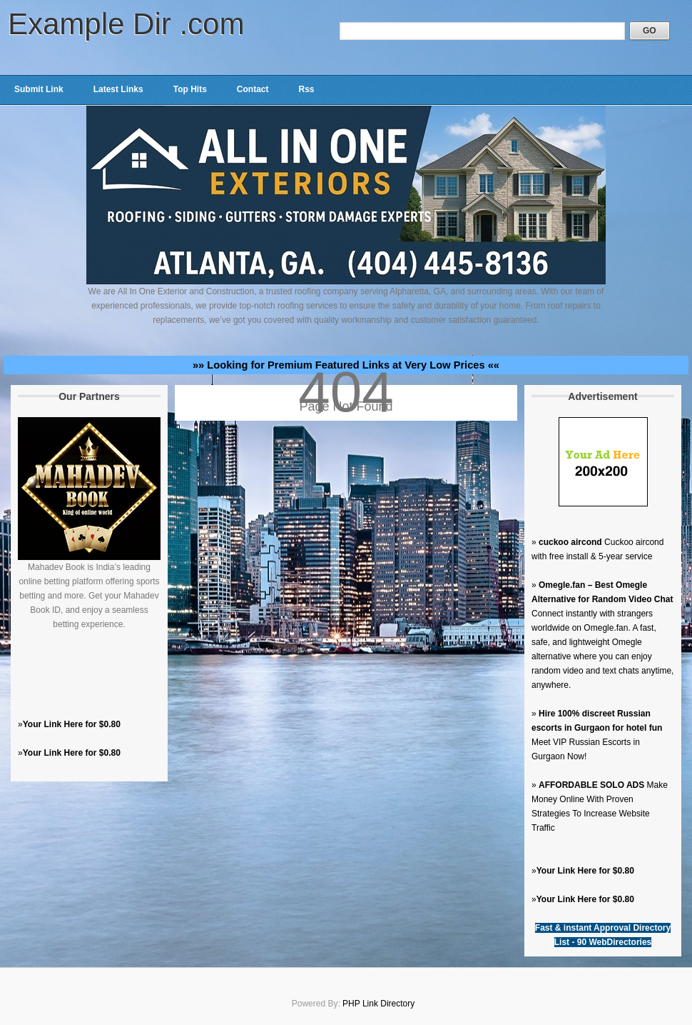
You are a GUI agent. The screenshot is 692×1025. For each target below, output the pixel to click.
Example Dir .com (126, 24)
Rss (306, 89)
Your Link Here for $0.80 (72, 724)
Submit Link (38, 89)
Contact (253, 89)
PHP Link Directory (378, 1004)
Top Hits (190, 89)
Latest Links (118, 89)
